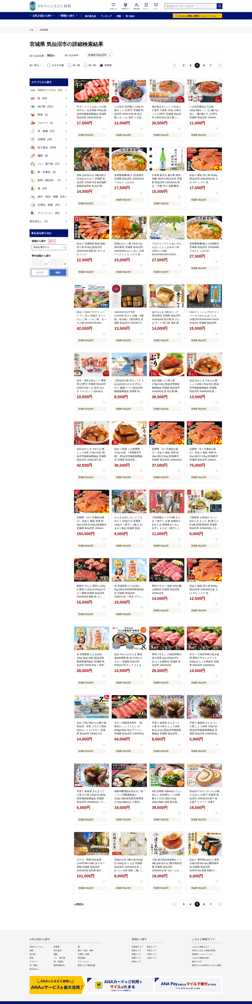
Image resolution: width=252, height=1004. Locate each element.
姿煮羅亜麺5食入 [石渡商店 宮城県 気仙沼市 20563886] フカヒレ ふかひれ (204, 247)
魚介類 (32, 954)
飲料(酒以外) (59, 965)
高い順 (92, 65)
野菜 (31, 958)
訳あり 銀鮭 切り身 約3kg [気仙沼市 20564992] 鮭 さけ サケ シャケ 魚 (203, 179)
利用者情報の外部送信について (90, 988)
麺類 (56, 954)
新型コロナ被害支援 (86, 965)
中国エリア (152, 954)
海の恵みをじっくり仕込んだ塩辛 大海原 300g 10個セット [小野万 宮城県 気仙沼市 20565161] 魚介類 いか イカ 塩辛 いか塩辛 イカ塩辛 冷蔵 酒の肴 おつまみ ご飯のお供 (166, 117)
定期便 (56, 947)
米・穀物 (33, 965)
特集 (119, 16)
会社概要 (65, 988)
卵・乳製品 (58, 961)
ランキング (106, 16)
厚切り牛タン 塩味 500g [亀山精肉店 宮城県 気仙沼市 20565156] (167, 589)
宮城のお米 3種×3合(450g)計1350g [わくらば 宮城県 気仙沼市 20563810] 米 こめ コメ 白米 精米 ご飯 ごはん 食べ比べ (129, 866)
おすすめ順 (58, 65)
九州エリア (152, 958)
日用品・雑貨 (83, 954)
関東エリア (136, 950)
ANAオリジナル (36, 947)
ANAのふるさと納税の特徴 (203, 950)
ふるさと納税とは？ (200, 947)
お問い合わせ (163, 988)
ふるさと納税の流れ (200, 958)
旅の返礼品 (90, 16)
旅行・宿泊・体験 (85, 950)
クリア (39, 272)
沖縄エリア (136, 961)
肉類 (31, 950)
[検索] (219, 6)
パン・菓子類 (59, 958)
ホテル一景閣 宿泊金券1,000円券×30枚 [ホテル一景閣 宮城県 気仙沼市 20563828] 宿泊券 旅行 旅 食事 (91, 866)
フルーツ (33, 961)
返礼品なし (34, 969)
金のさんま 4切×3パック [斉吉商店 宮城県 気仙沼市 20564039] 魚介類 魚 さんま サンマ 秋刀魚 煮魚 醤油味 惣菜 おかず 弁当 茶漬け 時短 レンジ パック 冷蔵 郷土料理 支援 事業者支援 (166, 323)
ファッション (83, 961)
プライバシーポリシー (139, 988)
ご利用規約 (117, 988)
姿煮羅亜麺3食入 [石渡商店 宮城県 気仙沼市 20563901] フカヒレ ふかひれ (129, 179)
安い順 (76, 65)
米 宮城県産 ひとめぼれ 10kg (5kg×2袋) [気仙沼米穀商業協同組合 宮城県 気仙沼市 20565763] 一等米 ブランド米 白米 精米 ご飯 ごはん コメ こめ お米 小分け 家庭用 (91, 665)
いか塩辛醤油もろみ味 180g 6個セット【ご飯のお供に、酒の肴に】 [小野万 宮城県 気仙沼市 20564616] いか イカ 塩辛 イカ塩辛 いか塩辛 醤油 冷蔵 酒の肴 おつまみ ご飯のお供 (204, 117)
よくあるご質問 (184, 988)
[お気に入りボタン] (104, 128)
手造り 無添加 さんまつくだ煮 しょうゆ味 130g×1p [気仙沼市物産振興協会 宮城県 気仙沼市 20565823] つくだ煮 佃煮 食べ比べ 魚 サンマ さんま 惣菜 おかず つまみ (203, 733)
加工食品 (57, 950)
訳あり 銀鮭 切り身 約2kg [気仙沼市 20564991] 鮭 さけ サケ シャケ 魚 (203, 589)
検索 (58, 272)
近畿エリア (136, 954)
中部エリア (152, 950)
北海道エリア (137, 947)
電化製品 (82, 958)
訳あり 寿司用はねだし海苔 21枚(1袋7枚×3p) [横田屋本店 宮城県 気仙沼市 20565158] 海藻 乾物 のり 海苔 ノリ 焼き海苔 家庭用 (204, 866)
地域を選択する (41, 247)
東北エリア (152, 947)
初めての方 (197, 961)
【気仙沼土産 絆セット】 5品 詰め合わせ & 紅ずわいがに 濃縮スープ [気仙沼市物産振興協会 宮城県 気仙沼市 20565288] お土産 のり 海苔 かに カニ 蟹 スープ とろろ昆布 (129, 391)
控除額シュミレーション (202, 954)
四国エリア (136, 958)
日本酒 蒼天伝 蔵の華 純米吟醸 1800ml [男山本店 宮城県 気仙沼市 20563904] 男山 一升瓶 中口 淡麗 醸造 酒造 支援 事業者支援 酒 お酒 (167, 182)
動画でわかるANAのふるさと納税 (206, 965)
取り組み (130, 16)
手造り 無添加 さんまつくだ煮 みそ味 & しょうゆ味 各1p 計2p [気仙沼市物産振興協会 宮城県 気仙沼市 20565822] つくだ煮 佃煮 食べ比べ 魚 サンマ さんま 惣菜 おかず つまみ (166, 733)
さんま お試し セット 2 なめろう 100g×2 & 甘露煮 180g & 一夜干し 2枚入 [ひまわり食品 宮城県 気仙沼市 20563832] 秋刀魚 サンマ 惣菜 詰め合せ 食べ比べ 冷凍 (128, 528)
